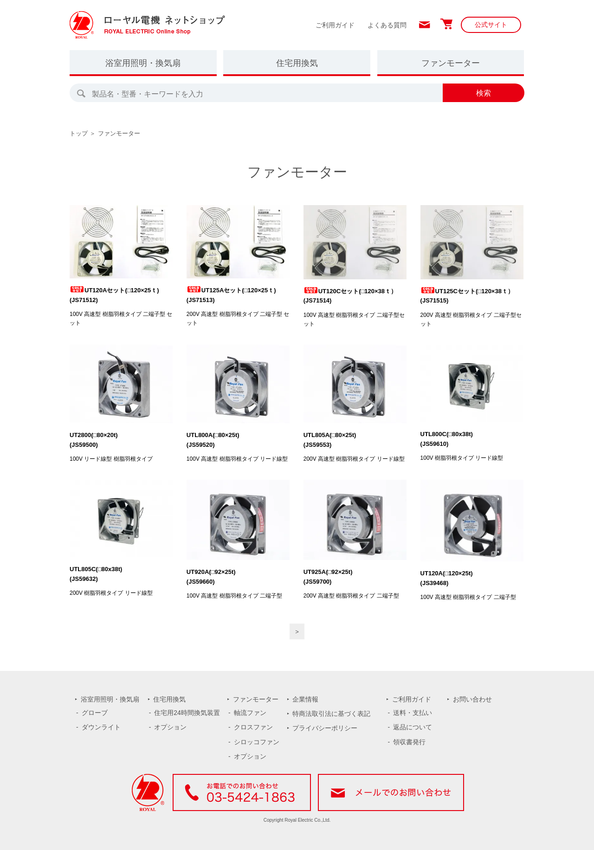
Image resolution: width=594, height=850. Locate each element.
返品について (412, 727)
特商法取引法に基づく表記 (331, 713)
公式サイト (491, 24)
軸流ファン (250, 712)
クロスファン (253, 727)
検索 (483, 93)
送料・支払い (412, 712)
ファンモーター (450, 63)
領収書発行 (409, 742)
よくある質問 (387, 25)
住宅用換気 (297, 63)
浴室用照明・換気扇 (143, 63)
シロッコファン (256, 742)
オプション (170, 727)
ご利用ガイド (335, 25)
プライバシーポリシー (324, 728)
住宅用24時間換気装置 (187, 712)
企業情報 (305, 699)
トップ (79, 133)
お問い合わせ (472, 699)
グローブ (95, 712)
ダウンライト (101, 727)
